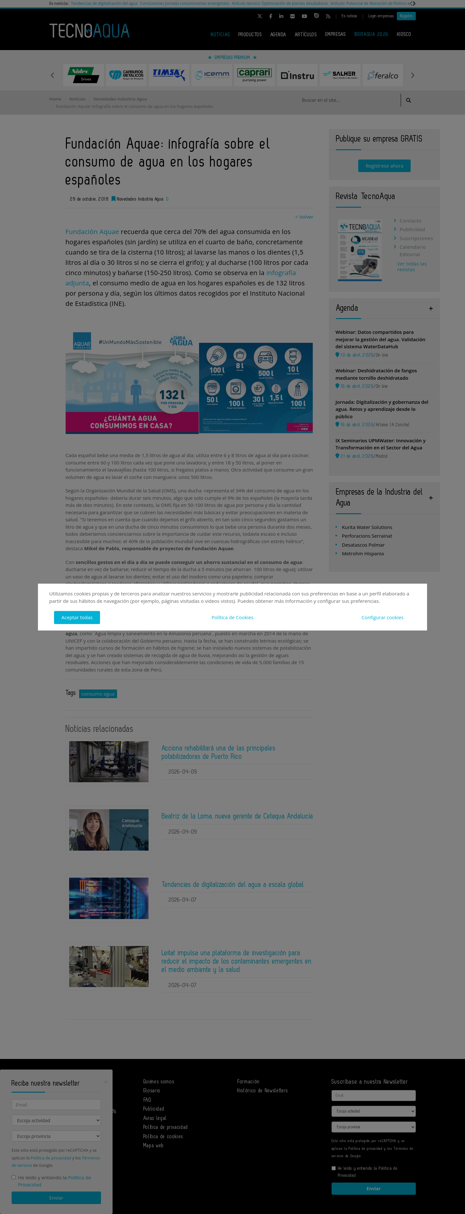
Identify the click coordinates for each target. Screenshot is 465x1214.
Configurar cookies (382, 617)
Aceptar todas (77, 617)
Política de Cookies (232, 617)
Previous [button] (52, 75)
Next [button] (412, 75)
